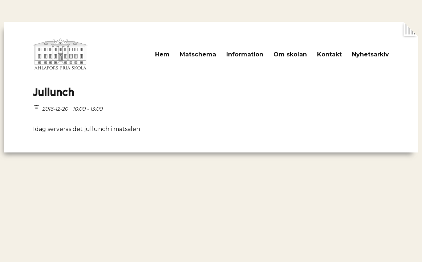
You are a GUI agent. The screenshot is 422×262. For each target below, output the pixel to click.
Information (244, 54)
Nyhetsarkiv (370, 54)
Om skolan (290, 54)
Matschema (198, 54)
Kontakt (329, 54)
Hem (162, 54)
